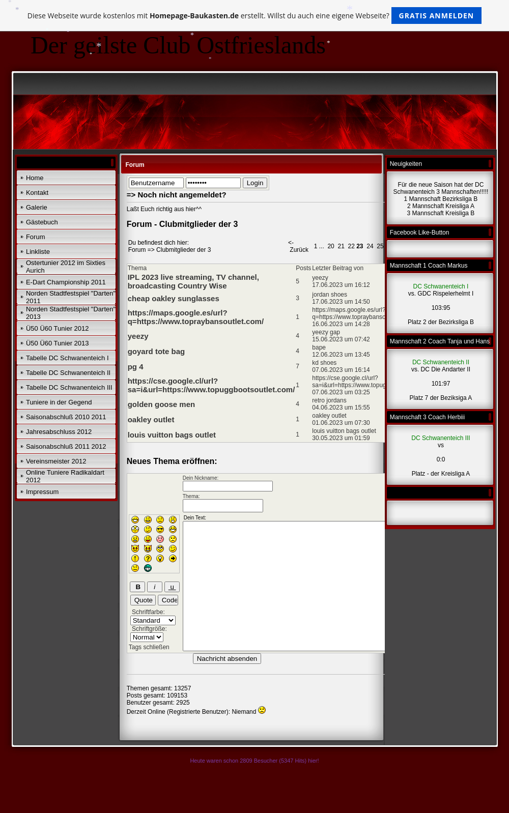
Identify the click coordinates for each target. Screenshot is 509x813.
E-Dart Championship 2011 (66, 282)
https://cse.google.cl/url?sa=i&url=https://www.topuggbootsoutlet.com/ (211, 385)
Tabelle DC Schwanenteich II (68, 372)
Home (35, 178)
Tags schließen (149, 647)
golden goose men (161, 404)
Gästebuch (42, 222)
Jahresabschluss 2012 (59, 431)
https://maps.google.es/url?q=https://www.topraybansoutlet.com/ (196, 317)
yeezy (138, 336)
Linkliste (38, 251)
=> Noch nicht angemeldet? (177, 194)
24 (369, 246)
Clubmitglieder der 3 (183, 249)
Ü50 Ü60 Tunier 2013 (57, 343)
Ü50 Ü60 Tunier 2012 (57, 328)
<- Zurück (298, 246)
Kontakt (37, 192)
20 (330, 246)
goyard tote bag (156, 351)
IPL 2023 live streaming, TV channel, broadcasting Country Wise (193, 281)
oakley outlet (151, 419)
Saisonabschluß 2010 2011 (66, 417)
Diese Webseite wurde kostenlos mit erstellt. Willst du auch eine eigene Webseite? (254, 15)
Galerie (36, 207)
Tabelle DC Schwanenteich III (69, 387)
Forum (35, 237)
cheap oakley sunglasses (173, 298)
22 (351, 246)
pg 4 (136, 366)
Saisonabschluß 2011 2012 (66, 446)
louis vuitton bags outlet (172, 434)
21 (340, 246)
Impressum (42, 492)
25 (380, 246)
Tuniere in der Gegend (59, 402)
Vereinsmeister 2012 (56, 461)
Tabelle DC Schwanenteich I (67, 358)
